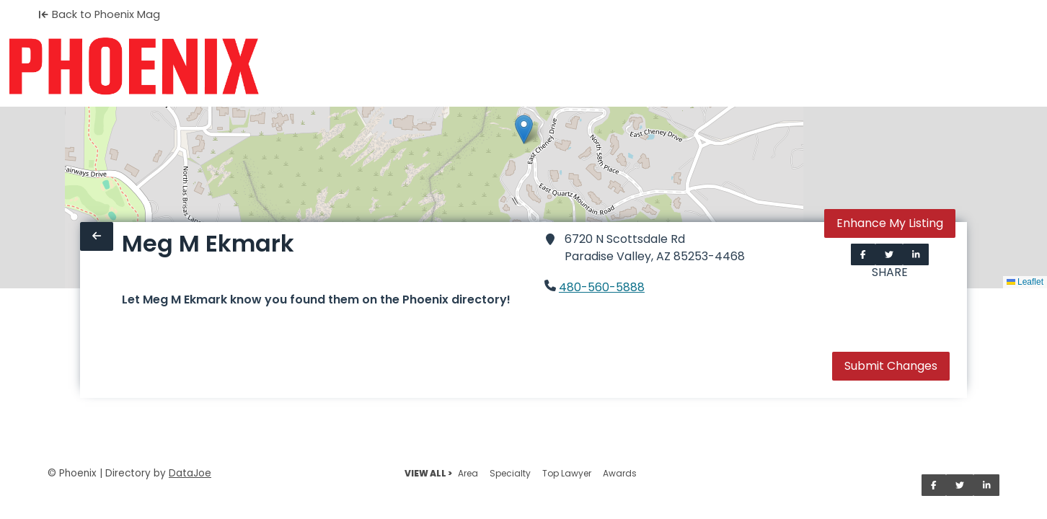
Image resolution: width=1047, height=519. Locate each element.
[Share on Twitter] (889, 254)
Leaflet (1025, 282)
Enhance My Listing (889, 223)
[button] (524, 129)
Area (468, 473)
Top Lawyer (566, 473)
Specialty (510, 473)
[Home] (134, 66)
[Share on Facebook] (863, 254)
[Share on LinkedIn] (916, 254)
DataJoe (190, 473)
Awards (620, 473)
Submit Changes (890, 366)
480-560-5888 (602, 287)
